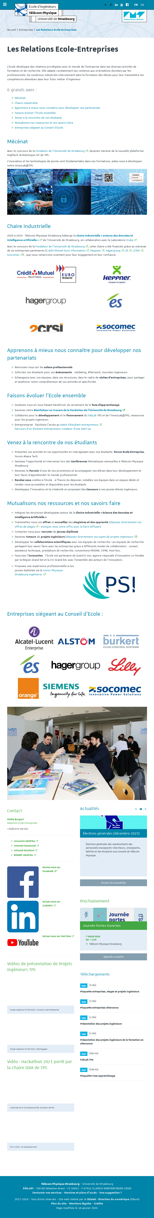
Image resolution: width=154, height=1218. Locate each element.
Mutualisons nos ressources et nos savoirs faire (44, 122)
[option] (113, 847)
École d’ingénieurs (42, 6)
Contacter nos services (47, 1193)
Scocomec (13, 254)
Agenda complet (114, 956)
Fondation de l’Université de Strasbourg (60, 151)
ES (126, 250)
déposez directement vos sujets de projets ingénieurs (99, 536)
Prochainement (94, 901)
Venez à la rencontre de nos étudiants (38, 117)
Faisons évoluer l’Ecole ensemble (35, 113)
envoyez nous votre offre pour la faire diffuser (70, 526)
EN (142, 5)
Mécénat (20, 98)
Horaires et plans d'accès (80, 1193)
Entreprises (26, 29)
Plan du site (58, 1203)
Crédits (98, 1203)
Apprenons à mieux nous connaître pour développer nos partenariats (57, 108)
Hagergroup (113, 250)
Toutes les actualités (113, 882)
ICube (129, 240)
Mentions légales (80, 1203)
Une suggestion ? (110, 1193)
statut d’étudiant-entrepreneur (79, 424)
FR (136, 5)
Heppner (95, 250)
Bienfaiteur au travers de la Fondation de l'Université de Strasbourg (78, 410)
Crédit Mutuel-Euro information (65, 250)
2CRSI (136, 250)
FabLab (92, 415)
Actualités (89, 808)
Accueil (11, 29)
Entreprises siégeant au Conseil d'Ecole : (40, 127)
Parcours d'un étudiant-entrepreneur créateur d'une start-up (53, 428)
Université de (56, 19)
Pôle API (28, 1188)
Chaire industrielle (26, 103)
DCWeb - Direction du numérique (108, 1199)
